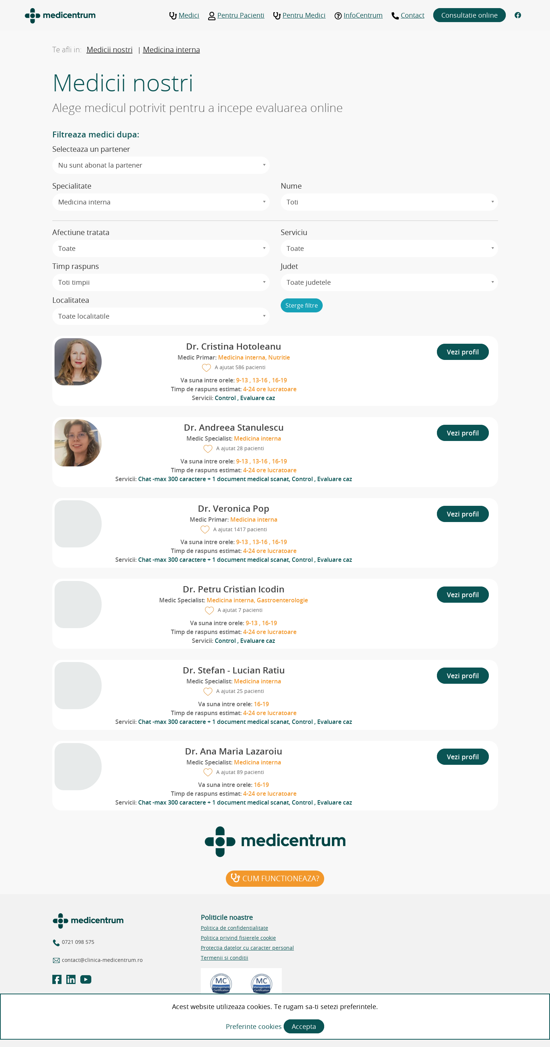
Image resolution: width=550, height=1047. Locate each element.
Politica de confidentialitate (234, 927)
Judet (289, 266)
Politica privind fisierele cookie (238, 937)
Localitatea (70, 300)
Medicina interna (171, 50)
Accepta (304, 1026)
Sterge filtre (301, 305)
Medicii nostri (110, 50)
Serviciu (294, 232)
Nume (291, 186)
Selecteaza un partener (91, 149)
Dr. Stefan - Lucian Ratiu (234, 670)
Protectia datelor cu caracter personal (247, 947)
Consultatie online (469, 15)
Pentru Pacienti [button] (236, 15)
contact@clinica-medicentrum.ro (101, 959)
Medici (184, 15)
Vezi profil (463, 351)
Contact (408, 15)
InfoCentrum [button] (358, 15)
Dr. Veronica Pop (233, 508)
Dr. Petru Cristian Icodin (233, 589)
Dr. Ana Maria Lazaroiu (233, 751)
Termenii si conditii (224, 957)
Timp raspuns (75, 266)
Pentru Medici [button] (299, 15)
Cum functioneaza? (275, 878)
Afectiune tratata (80, 232)
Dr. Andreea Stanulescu (234, 427)
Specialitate (71, 186)
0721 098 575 (77, 941)
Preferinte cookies (255, 1026)
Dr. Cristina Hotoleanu (233, 346)
